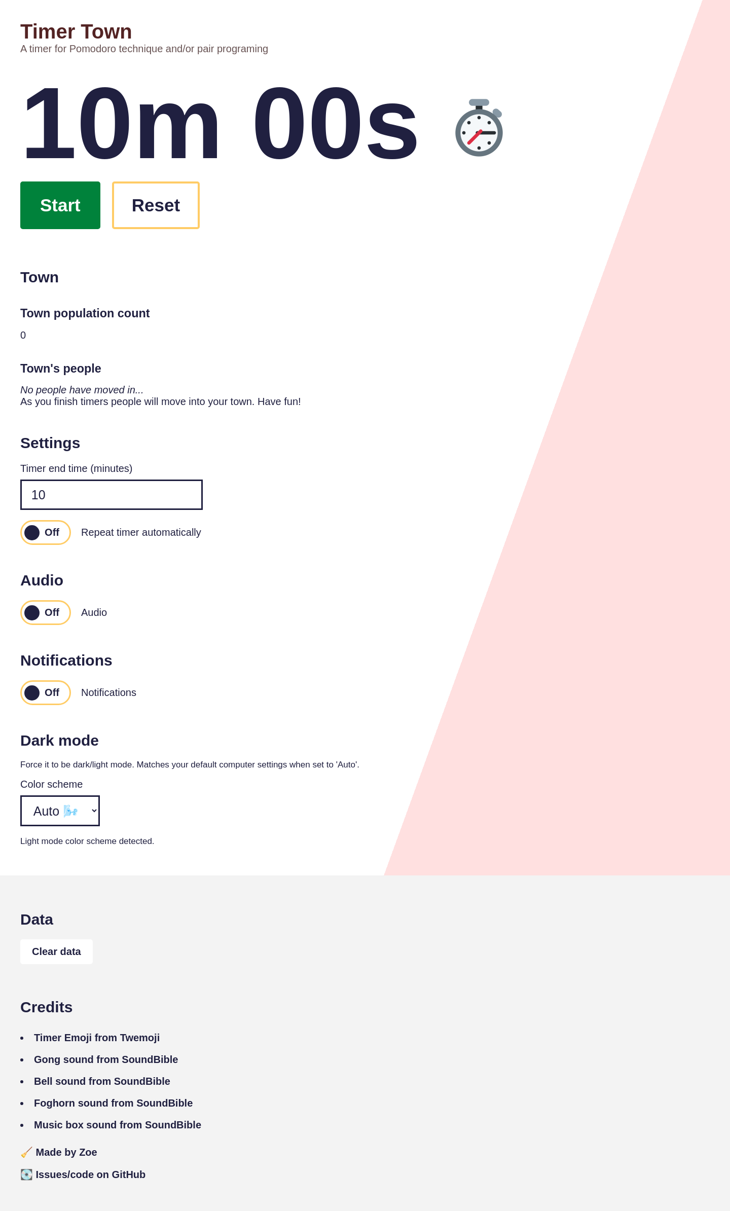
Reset (156, 205)
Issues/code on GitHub (82, 1174)
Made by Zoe (58, 1152)
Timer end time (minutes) (76, 468)
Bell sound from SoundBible (102, 1081)
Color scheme (51, 784)
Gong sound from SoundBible (106, 1059)
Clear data (56, 951)
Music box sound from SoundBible (117, 1124)
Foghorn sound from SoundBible (113, 1103)
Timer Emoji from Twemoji (97, 1037)
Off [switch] (52, 532)
